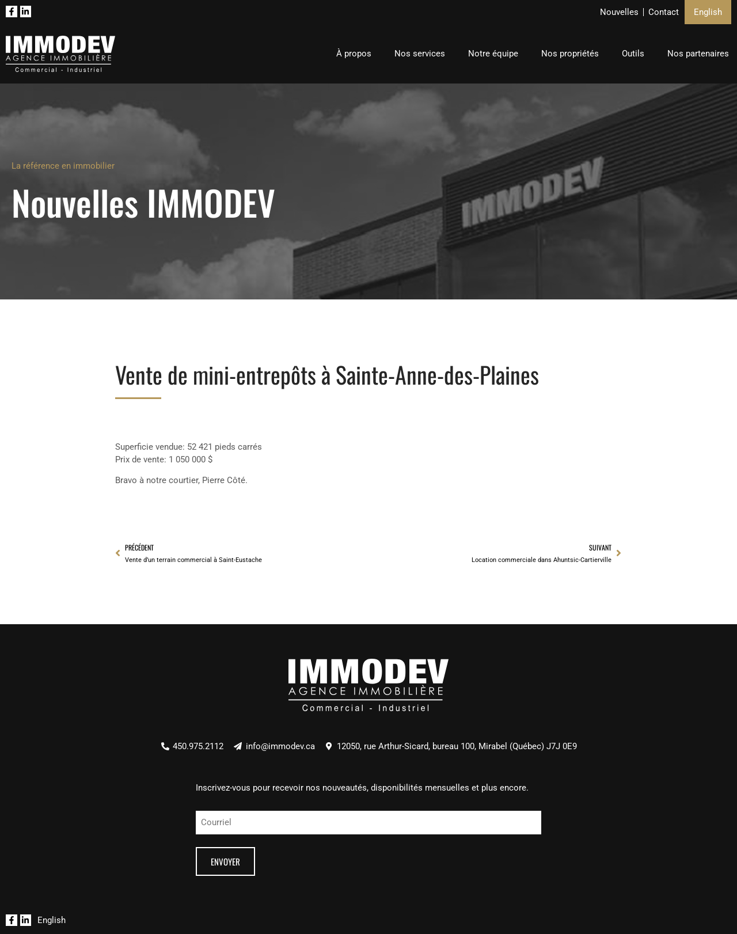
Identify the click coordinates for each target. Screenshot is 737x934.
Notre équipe (493, 53)
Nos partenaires (698, 53)
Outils (633, 53)
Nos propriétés (570, 53)
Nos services (419, 53)
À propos (353, 53)
